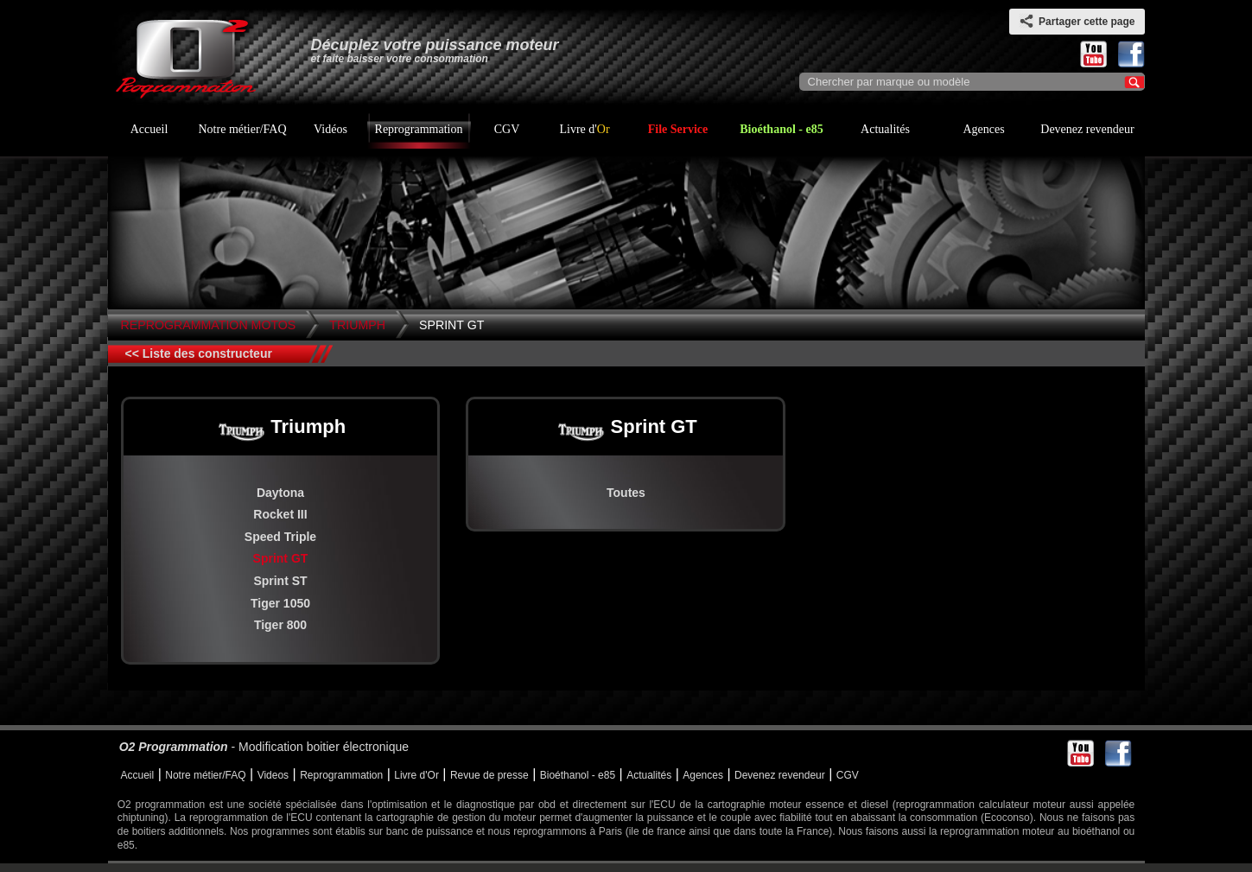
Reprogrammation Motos (208, 325)
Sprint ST (280, 581)
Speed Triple (280, 537)
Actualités (885, 129)
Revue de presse (489, 775)
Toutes (626, 493)
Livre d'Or (416, 775)
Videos (273, 775)
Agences (983, 129)
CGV (507, 129)
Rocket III (280, 514)
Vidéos (330, 129)
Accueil (149, 129)
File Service (678, 129)
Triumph (357, 325)
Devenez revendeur (1087, 129)
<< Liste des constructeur (198, 353)
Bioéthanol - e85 (781, 129)
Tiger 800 (280, 625)
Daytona (280, 493)
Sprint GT (451, 325)
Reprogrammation (419, 129)
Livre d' (584, 129)
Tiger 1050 (280, 603)
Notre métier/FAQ (243, 129)
